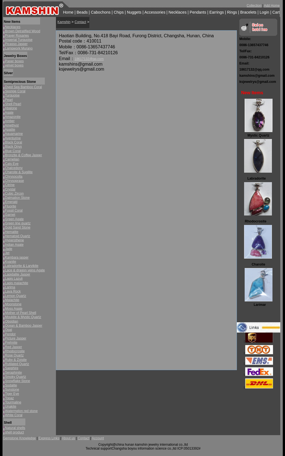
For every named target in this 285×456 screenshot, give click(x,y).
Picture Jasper (15, 338)
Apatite (10, 130)
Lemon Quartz (15, 296)
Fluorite (10, 206)
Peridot (10, 334)
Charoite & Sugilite (19, 172)
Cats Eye (12, 164)
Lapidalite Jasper (17, 274)
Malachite (12, 300)
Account (98, 438)
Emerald (11, 202)
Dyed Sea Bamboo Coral (23, 87)
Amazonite (13, 117)
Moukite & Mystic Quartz (23, 317)
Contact (80, 22)
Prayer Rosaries (17, 36)
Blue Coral (13, 151)
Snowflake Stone (17, 381)
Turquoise (12, 95)
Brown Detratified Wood (22, 31)
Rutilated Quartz (17, 364)
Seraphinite (13, 373)
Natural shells (15, 428)
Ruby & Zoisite (16, 360)
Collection (254, 6)
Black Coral (13, 142)
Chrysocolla (14, 177)
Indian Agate (14, 245)
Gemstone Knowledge (19, 438)
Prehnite (11, 343)
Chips (119, 12)
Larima (10, 287)
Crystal (10, 189)
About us (68, 438)
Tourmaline (13, 402)
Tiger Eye (12, 394)
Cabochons (100, 12)
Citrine (10, 185)
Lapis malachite (16, 283)
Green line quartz (18, 223)
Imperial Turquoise (19, 40)
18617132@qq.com (89, 59)
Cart (275, 12)
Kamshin (64, 22)
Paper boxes (14, 61)
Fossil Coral (14, 210)
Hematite (11, 232)
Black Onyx (13, 146)
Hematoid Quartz (17, 236)
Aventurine (13, 138)
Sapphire (11, 368)
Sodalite (11, 385)
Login (264, 12)
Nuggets (134, 12)
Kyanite (10, 262)
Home (68, 12)
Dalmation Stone (17, 198)
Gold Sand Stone (17, 227)
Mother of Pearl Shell (20, 313)
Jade (8, 249)
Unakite (10, 406)
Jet (7, 253)
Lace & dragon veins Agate (25, 270)
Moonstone (13, 304)
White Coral (14, 415)
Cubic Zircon (14, 193)
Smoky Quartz (15, 377)
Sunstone (12, 389)
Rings (232, 12)
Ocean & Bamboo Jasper (23, 326)
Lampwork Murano (19, 48)
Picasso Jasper (16, 44)
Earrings (216, 12)
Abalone (11, 108)
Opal (8, 330)
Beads (82, 12)
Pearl (9, 100)
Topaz (9, 398)
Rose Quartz (14, 355)
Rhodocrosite (15, 351)
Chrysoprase (14, 181)
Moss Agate (14, 309)
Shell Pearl (13, 104)
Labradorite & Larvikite (21, 266)
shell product (14, 432)
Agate (9, 113)
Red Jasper (13, 347)
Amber (9, 121)
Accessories (154, 12)
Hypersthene (14, 240)
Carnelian (12, 159)
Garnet (10, 215)
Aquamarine (14, 134)
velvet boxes (14, 65)
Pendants (198, 12)
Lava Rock (13, 291)
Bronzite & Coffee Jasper (23, 155)
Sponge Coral (15, 91)
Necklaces (178, 12)
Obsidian (11, 321)
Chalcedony (14, 168)
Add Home (272, 6)
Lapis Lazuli (14, 279)
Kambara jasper (17, 257)
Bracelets (248, 12)
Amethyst (12, 125)
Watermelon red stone (21, 411)
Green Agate (14, 219)
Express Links (48, 438)
